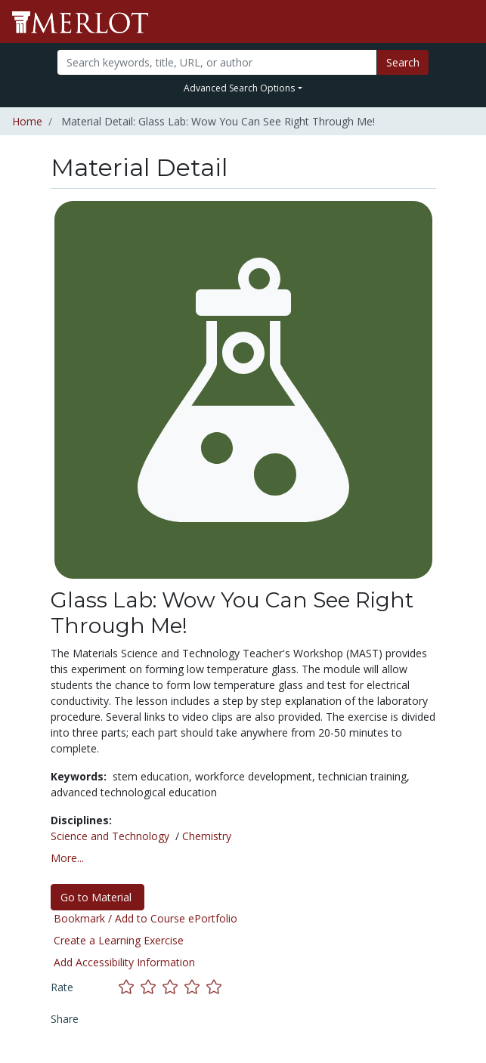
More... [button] (67, 858)
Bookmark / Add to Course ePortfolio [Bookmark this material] (145, 918)
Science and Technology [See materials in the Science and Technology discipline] (110, 836)
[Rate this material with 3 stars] (173, 987)
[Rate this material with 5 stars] (215, 987)
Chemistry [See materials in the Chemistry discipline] (206, 836)
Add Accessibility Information (124, 962)
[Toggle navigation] (465, 22)
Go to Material (97, 897)
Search (402, 62)
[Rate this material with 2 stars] (152, 987)
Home (27, 121)
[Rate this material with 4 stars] (195, 987)
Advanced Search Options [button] (239, 88)
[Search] (217, 62)
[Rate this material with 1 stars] (130, 987)
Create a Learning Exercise (119, 940)
